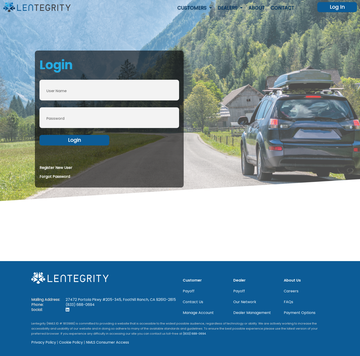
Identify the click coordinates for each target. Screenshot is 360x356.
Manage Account (198, 312)
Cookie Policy (71, 342)
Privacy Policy (43, 342)
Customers (192, 8)
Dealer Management (252, 312)
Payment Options (299, 312)
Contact (282, 8)
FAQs (288, 302)
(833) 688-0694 (80, 304)
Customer (192, 280)
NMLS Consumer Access (107, 342)
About (256, 8)
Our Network (244, 302)
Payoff (188, 291)
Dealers (228, 8)
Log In (337, 7)
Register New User (55, 167)
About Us (292, 280)
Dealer (239, 280)
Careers (291, 291)
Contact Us (193, 302)
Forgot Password (54, 176)
